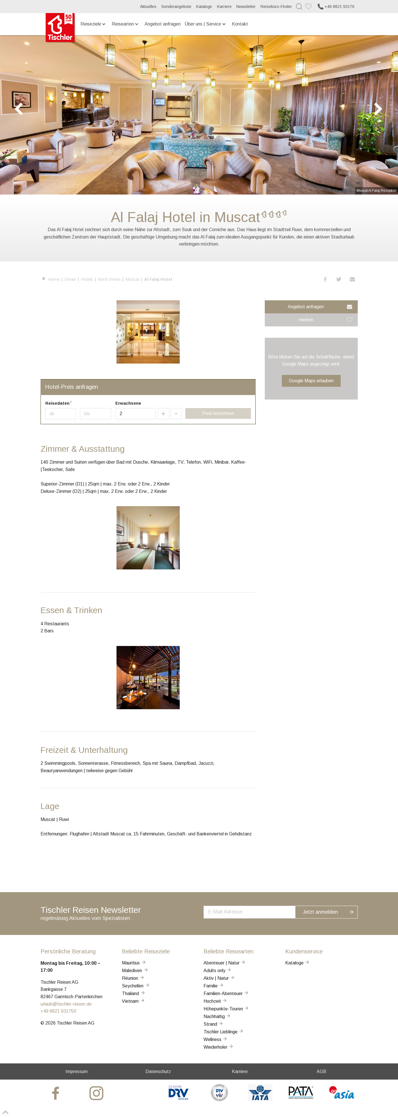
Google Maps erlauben (311, 380)
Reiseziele (94, 24)
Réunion (133, 978)
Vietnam (133, 1001)
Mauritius (134, 962)
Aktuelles (148, 6)
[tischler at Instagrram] (97, 1093)
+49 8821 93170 (335, 6)
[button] (325, 279)
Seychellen (136, 985)
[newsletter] (255, 911)
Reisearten (125, 24)
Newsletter (246, 6)
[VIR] (219, 1099)
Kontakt (240, 24)
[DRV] (178, 1099)
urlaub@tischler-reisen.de (66, 1004)
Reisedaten (57, 403)
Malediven (135, 970)
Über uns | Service (205, 24)
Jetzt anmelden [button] (332, 911)
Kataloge (204, 6)
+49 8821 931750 (58, 1011)
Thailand (133, 993)
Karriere (224, 6)
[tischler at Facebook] (56, 1093)
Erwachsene (128, 403)
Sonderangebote (176, 6)
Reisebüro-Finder (276, 6)
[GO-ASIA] (341, 1099)
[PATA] (301, 1099)
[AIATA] (260, 1099)
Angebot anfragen (163, 24)
